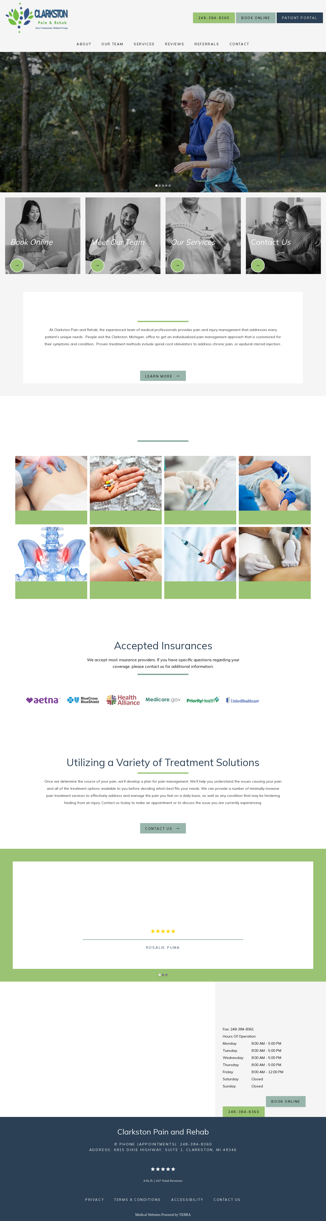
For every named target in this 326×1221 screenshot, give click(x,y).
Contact (239, 44)
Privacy (94, 1200)
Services (144, 44)
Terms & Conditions (137, 1200)
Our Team (112, 44)
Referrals (207, 44)
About (84, 44)
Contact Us (227, 1200)
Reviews (174, 44)
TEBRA (185, 1215)
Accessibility (187, 1200)
